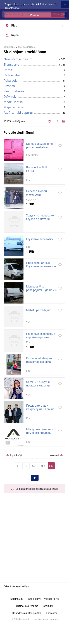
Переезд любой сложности (36, 192)
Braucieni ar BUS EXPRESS (36, 169)
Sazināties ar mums (27, 606)
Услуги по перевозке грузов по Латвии (40, 217)
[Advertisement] (34, 541)
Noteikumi (47, 606)
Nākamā (56, 455)
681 (34, 465)
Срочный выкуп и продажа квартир (38, 383)
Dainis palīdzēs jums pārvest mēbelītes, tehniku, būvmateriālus (40, 147)
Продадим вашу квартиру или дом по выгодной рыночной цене (40, 411)
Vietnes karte (51, 598)
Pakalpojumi (34, 598)
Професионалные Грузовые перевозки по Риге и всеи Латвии (41, 266)
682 (43, 465)
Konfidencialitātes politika (26, 613)
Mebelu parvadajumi (39, 310)
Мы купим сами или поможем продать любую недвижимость (41, 433)
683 (51, 465)
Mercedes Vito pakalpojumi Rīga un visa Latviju (42, 290)
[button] (21, 8)
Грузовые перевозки (39, 239)
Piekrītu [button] (34, 15)
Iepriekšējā (14, 455)
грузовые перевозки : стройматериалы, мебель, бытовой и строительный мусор (40, 339)
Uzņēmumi (51, 613)
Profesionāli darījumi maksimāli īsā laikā (39, 360)
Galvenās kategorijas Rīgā (16, 586)
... (26, 465)
